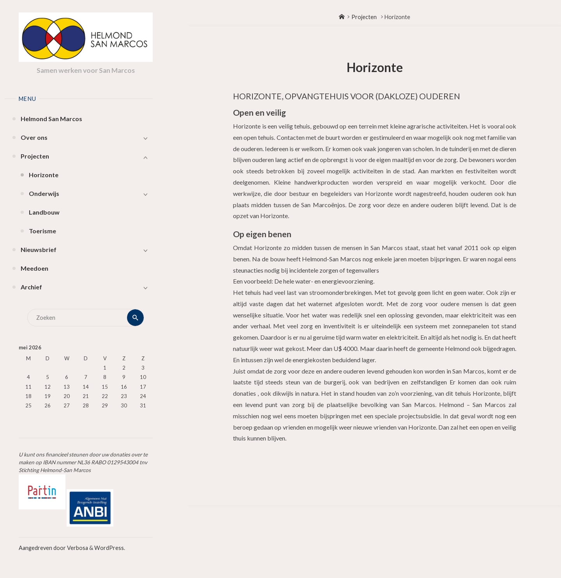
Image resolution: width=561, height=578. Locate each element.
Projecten (364, 17)
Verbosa (77, 548)
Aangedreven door (42, 548)
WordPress (109, 548)
